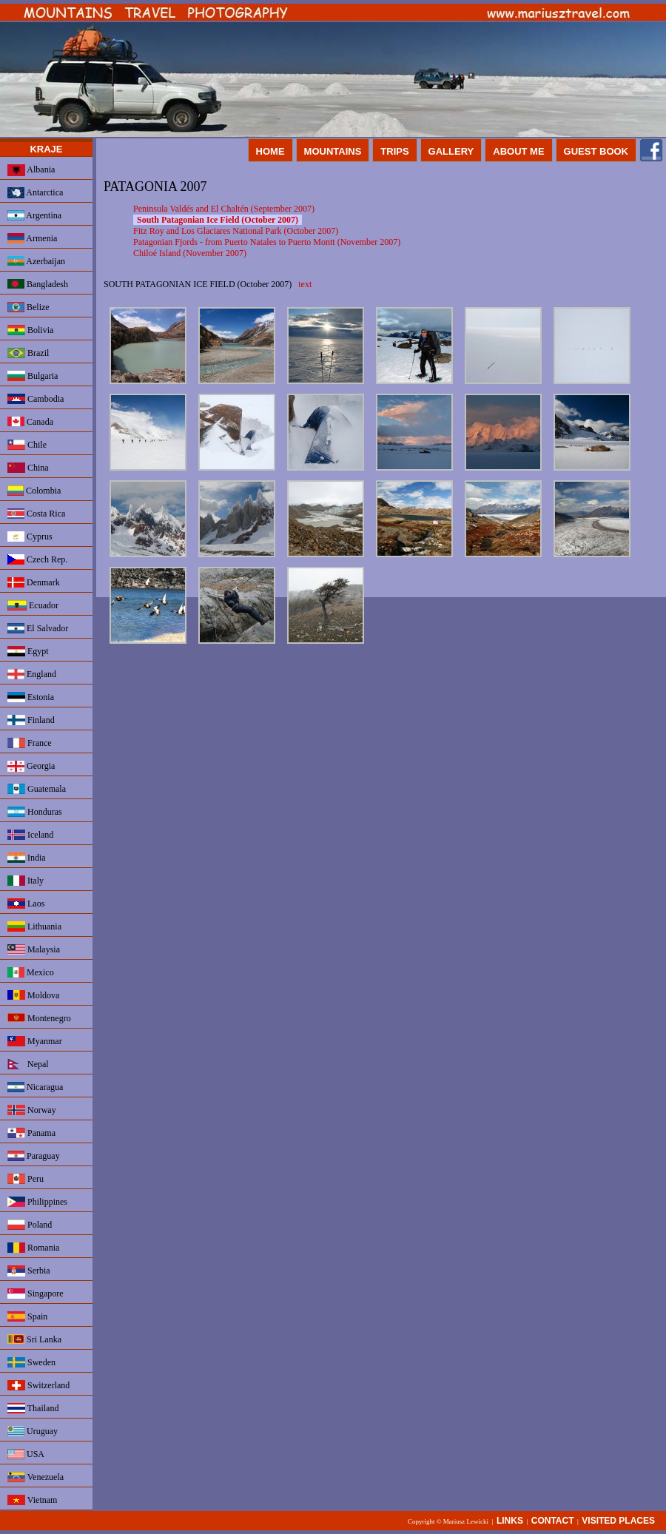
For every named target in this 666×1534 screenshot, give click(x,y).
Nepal (28, 1064)
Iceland (30, 835)
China (28, 467)
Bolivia (30, 330)
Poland (29, 1225)
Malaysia (33, 949)
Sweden (31, 1362)
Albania (31, 170)
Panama (31, 1133)
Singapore (35, 1293)
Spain (27, 1316)
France (29, 743)
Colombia (34, 490)
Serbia (28, 1270)
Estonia (30, 697)
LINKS (510, 1521)
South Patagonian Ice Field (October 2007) (217, 220)
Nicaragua (35, 1087)
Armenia (32, 238)
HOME (270, 151)
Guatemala (36, 789)
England (31, 674)
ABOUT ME (518, 151)
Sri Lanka (34, 1339)
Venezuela (35, 1477)
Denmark (33, 582)
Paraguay (33, 1156)
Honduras (34, 812)
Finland (31, 720)
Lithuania (34, 926)
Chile (27, 445)
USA (25, 1454)
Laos (25, 903)
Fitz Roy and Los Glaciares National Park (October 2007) (235, 231)
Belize (28, 307)
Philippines (37, 1202)
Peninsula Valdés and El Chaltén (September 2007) (223, 208)
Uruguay (32, 1431)
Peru (25, 1179)
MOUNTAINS (333, 151)
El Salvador (37, 628)
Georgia (31, 766)
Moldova (33, 995)
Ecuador (32, 605)
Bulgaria (32, 376)
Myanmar (34, 1041)
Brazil (28, 353)
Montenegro (39, 1018)
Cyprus (30, 536)
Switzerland (38, 1385)
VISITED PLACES (618, 1521)
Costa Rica (36, 513)
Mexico (30, 972)
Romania (33, 1247)
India (26, 857)
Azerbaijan (36, 261)
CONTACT (552, 1521)
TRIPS (394, 151)
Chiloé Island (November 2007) (189, 253)
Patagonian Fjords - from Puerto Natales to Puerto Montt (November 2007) (266, 242)
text (305, 284)
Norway (31, 1110)
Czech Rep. (37, 559)
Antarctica (35, 192)
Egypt (28, 651)
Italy (25, 880)
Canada (30, 422)
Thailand (32, 1408)
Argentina (34, 215)
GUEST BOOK (596, 151)
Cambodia (35, 399)
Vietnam (32, 1500)
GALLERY (451, 151)
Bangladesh (37, 284)
